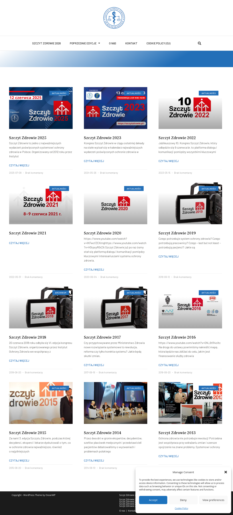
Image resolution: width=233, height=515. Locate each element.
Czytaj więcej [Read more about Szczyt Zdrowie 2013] (169, 456)
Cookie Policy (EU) (158, 43)
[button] (226, 472)
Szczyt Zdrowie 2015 (27, 432)
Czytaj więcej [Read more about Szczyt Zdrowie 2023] (94, 161)
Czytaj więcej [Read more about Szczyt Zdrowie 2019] (169, 256)
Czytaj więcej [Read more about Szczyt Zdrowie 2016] (169, 365)
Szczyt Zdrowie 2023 (102, 137)
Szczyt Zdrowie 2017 (102, 337)
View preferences (213, 500)
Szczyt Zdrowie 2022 (177, 137)
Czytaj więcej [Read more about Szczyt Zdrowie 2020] (94, 269)
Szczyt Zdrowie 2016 (177, 337)
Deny (183, 500)
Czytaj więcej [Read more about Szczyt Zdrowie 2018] (19, 360)
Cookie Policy (181, 508)
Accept (153, 500)
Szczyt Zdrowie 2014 (102, 432)
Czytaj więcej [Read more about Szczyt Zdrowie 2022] (169, 161)
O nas (112, 43)
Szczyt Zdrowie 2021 (27, 233)
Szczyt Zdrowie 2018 (27, 337)
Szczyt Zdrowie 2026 (46, 43)
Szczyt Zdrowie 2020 (102, 233)
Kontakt (131, 43)
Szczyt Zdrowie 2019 (177, 233)
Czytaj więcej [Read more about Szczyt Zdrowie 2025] (19, 165)
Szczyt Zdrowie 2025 (27, 137)
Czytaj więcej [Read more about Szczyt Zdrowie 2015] (19, 460)
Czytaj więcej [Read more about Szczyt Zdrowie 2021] (19, 243)
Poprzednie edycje (85, 43)
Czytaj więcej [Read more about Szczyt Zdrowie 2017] (94, 365)
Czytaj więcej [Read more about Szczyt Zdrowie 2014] (94, 460)
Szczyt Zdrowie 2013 (177, 432)
